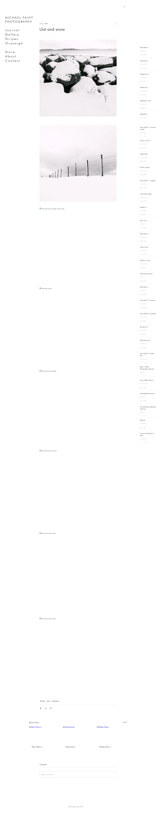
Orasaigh (14, 43)
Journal (12, 30)
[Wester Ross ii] (112, 734)
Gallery (12, 34)
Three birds (143, 64)
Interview (142, 372)
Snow (48, 701)
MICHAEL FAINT (19, 17)
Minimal (42, 701)
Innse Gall (143, 132)
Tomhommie (70, 747)
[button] (124, 6)
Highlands (143, 290)
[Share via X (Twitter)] (46, 708)
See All (125, 722)
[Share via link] (51, 708)
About (10, 56)
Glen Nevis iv (37, 747)
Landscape (55, 701)
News (141, 277)
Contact (12, 60)
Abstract (142, 224)
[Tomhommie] (78, 734)
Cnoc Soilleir (144, 383)
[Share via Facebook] (40, 708)
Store (10, 52)
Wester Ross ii (105, 747)
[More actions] (115, 23)
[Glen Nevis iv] (44, 734)
